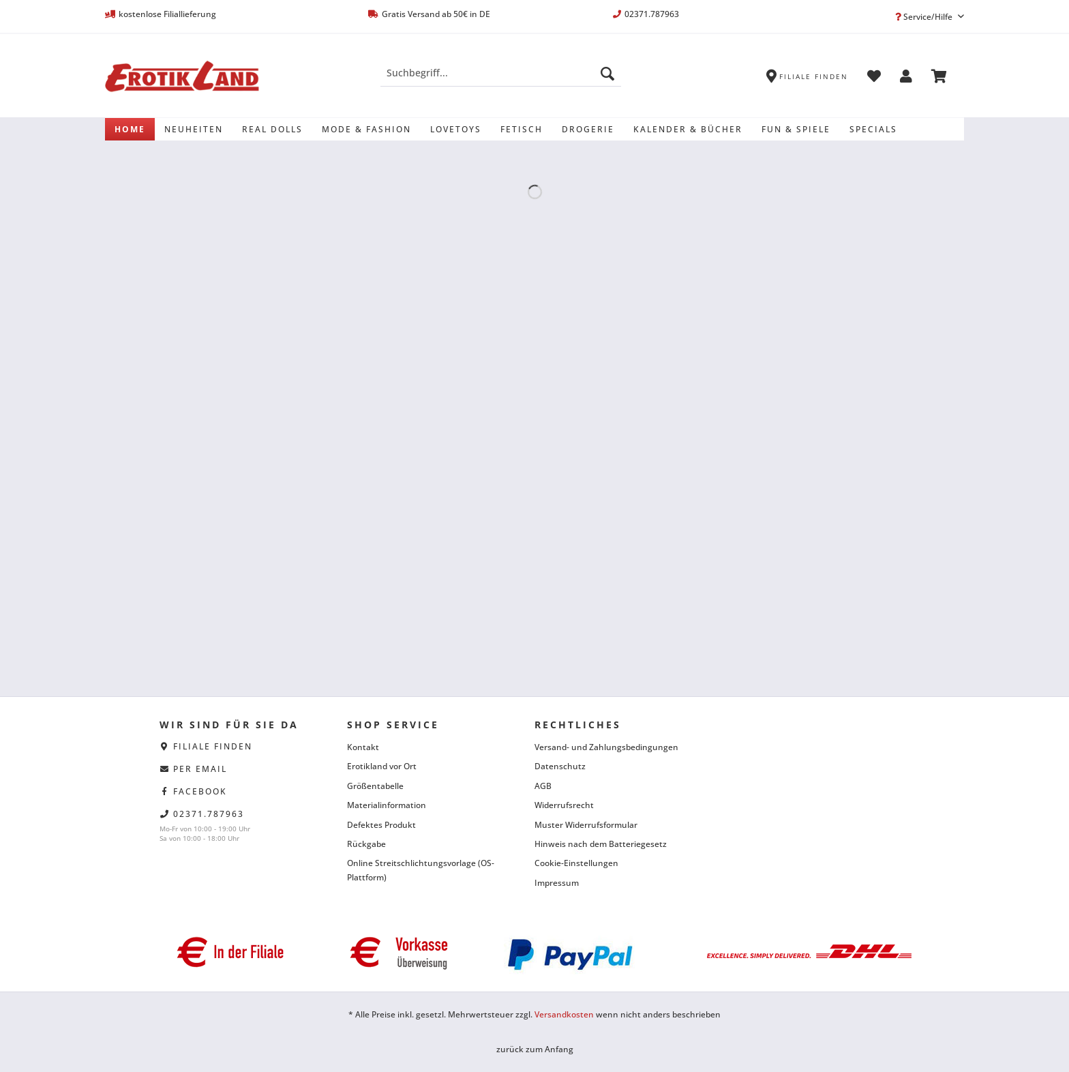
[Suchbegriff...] (500, 73)
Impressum (556, 883)
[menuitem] (500, 79)
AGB (543, 786)
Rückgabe (366, 844)
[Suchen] (607, 73)
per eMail (200, 769)
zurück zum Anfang (534, 1049)
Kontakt (363, 747)
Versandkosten (564, 1014)
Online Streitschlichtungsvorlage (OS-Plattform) (420, 869)
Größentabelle (375, 786)
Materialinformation (386, 805)
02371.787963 (208, 814)
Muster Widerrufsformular (585, 825)
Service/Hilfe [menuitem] (924, 17)
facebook (200, 791)
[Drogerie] (588, 129)
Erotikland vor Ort (382, 766)
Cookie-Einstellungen (576, 863)
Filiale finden (212, 746)
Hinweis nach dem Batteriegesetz (600, 844)
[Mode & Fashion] (366, 129)
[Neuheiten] (193, 129)
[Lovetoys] (456, 129)
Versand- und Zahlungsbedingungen (606, 747)
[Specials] (873, 129)
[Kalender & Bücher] (688, 129)
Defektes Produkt (381, 825)
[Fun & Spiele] (796, 129)
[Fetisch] (521, 129)
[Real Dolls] (272, 129)
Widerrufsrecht (564, 805)
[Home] (130, 129)
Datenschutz (560, 766)
